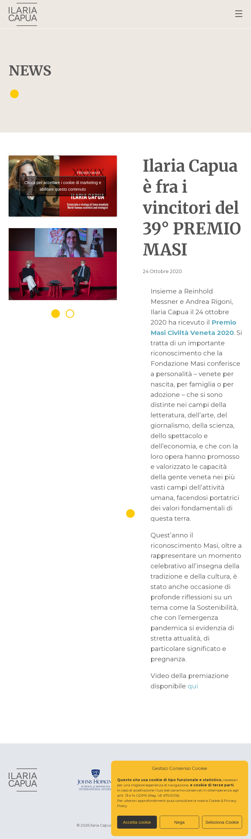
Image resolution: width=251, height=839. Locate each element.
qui (193, 686)
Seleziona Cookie (222, 822)
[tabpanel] (63, 266)
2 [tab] (70, 313)
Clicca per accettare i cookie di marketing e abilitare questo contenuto (62, 186)
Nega (179, 822)
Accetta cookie (137, 822)
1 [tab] (55, 313)
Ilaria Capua (23, 14)
